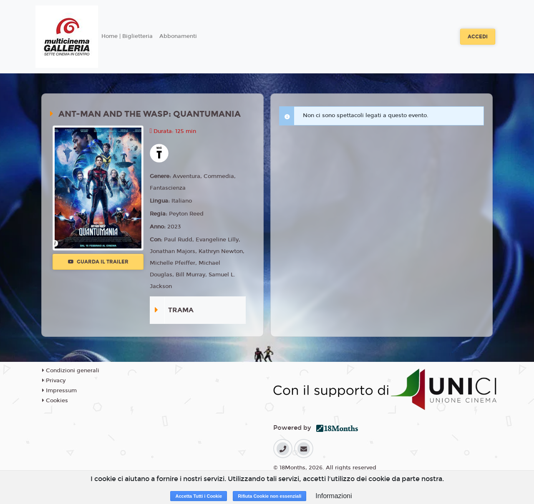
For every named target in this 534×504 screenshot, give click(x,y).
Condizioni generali (70, 370)
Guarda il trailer (98, 262)
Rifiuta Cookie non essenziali (269, 496)
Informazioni (333, 495)
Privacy (53, 380)
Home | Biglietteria (127, 36)
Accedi (478, 37)
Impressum (59, 390)
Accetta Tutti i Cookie (198, 496)
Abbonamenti (178, 36)
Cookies (55, 400)
